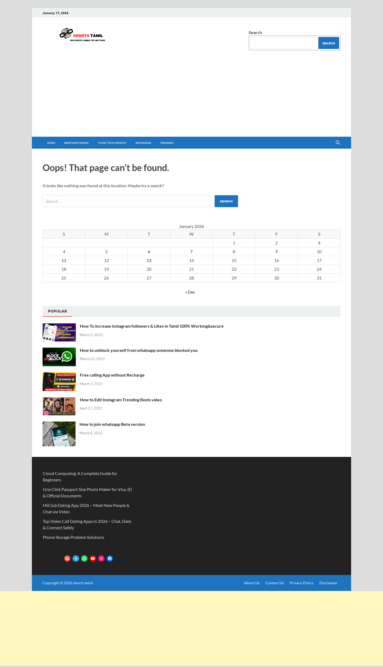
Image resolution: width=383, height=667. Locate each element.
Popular (57, 311)
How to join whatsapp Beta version (112, 424)
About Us (252, 583)
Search (255, 32)
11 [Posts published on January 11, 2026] (63, 260)
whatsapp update (76, 143)
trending (167, 143)
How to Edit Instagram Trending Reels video (121, 399)
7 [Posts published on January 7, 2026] (191, 251)
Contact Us (274, 583)
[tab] (57, 311)
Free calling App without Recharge (112, 374)
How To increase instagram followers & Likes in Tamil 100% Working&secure (152, 325)
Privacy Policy (301, 583)
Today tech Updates (112, 143)
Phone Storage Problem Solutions (73, 537)
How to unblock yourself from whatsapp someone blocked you (139, 350)
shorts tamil (83, 583)
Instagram (143, 143)
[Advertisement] (191, 97)
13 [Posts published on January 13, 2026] (149, 260)
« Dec (190, 291)
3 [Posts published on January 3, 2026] (319, 242)
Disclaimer (328, 583)
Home (51, 143)
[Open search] (338, 143)
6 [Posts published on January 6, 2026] (149, 251)
